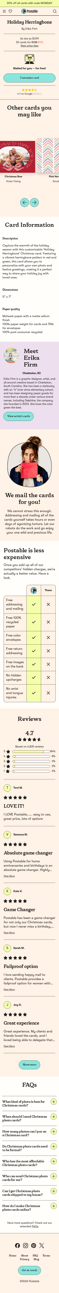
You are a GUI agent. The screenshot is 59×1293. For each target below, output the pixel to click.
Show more (29, 1064)
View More (9, 876)
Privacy (24, 1259)
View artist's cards (18, 416)
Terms (46, 1255)
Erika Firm (31, 28)
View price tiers (29, 46)
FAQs (35, 1226)
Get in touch (29, 1270)
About (24, 1255)
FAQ (35, 1255)
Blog (36, 1259)
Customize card (29, 77)
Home (12, 1255)
